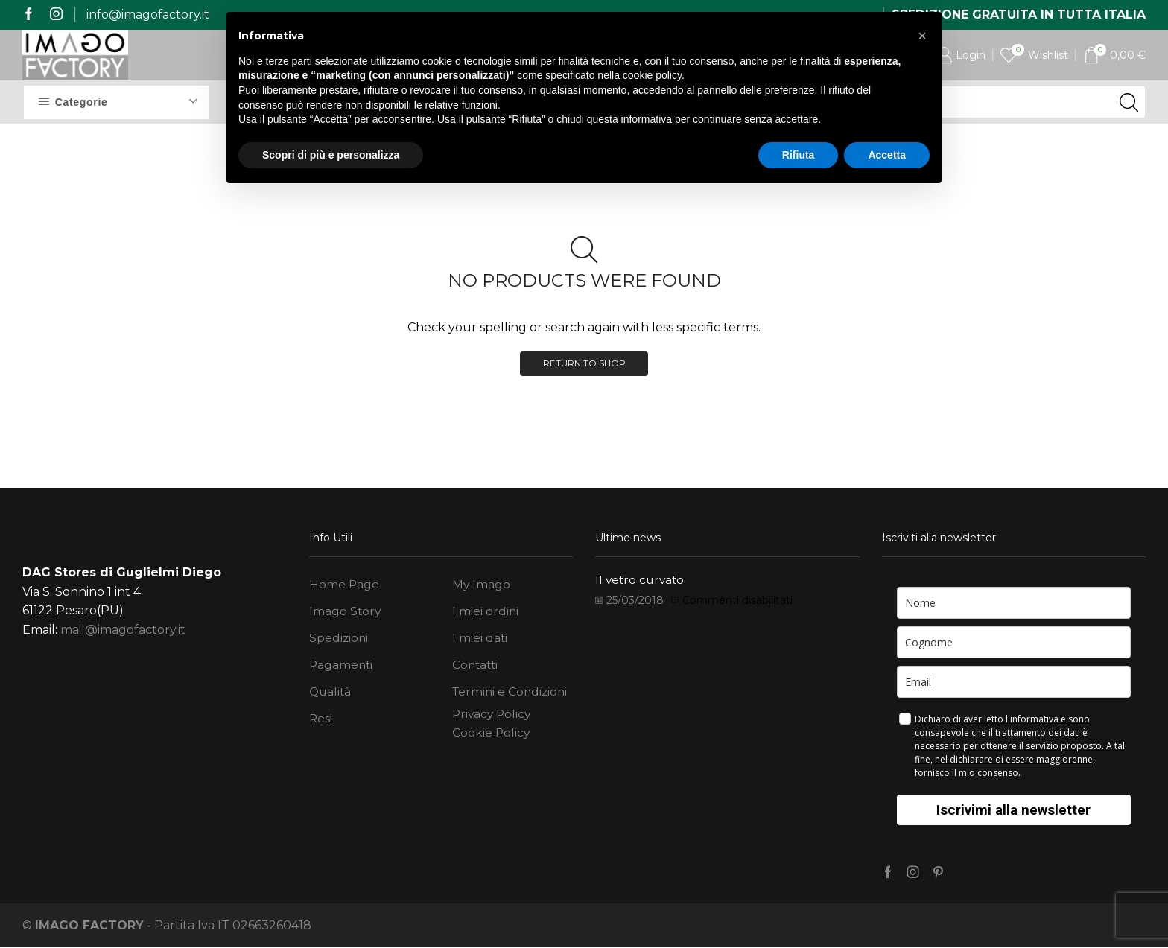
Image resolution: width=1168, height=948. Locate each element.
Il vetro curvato (641, 580)
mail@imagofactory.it (122, 630)
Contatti (476, 667)
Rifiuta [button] (798, 155)
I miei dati (480, 640)
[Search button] (1129, 102)
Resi (321, 721)
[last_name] (1014, 642)
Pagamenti (342, 667)
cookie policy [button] (652, 75)
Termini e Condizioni (511, 694)
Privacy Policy (493, 717)
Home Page (344, 586)
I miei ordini (485, 612)
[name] (1014, 603)
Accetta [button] (887, 155)
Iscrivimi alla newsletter (1013, 809)
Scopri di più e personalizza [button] (330, 155)
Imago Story (345, 612)
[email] (1014, 682)
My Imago (481, 586)
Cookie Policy (491, 736)
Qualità (331, 694)
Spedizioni (339, 640)
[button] (922, 36)
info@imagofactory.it (147, 14)
